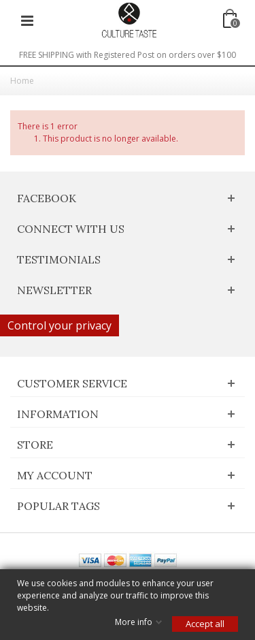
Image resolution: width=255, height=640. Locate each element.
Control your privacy (59, 325)
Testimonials (59, 259)
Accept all (205, 624)
